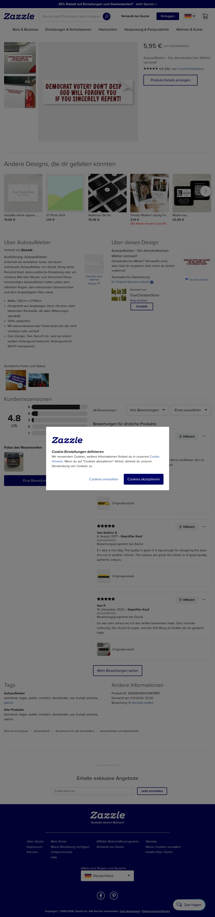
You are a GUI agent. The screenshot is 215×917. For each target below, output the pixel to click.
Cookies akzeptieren (143, 479)
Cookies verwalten (103, 479)
